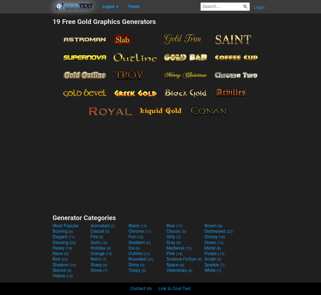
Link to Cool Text (174, 288)
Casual (99, 231)
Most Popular (66, 225)
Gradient (139, 242)
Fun (135, 236)
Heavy (62, 248)
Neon (60, 253)
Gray (173, 242)
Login (259, 7)
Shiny (136, 264)
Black (137, 225)
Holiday (100, 248)
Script (212, 259)
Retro (98, 259)
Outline (139, 253)
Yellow (63, 275)
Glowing (64, 242)
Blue (174, 225)
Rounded (140, 259)
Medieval (179, 248)
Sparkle (214, 264)
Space (175, 264)
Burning (63, 231)
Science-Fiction (184, 259)
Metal (212, 248)
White (212, 270)
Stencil (62, 270)
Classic (176, 231)
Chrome (140, 231)
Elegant (64, 236)
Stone (98, 270)
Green (214, 242)
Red (60, 259)
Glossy (214, 236)
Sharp (99, 264)
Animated (102, 225)
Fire (96, 236)
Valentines (179, 270)
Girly (173, 236)
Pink (174, 253)
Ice (134, 248)
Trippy (137, 270)
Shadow (64, 264)
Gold (98, 242)
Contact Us (141, 288)
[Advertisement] (26, 100)
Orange (101, 253)
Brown (213, 225)
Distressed (218, 231)
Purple (214, 253)
